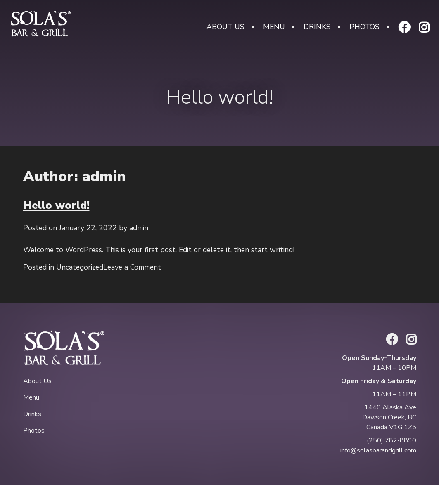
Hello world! (56, 205)
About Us (225, 27)
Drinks (317, 27)
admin (138, 228)
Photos (364, 27)
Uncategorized (79, 267)
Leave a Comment (132, 267)
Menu (274, 27)
